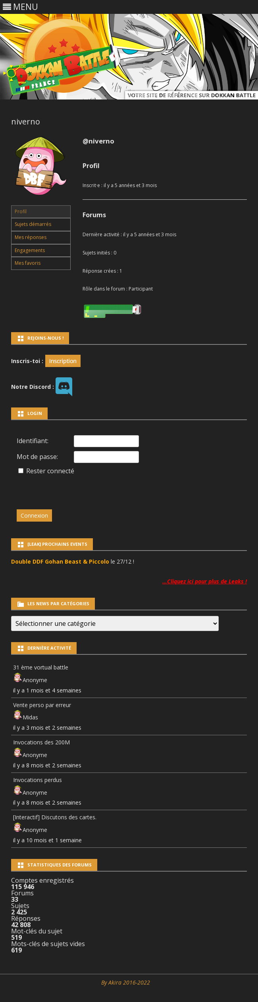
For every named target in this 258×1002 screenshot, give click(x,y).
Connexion (34, 515)
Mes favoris (27, 263)
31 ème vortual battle (40, 667)
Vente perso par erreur (42, 705)
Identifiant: (32, 441)
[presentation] (71, 488)
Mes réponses (30, 237)
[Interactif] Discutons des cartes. (54, 817)
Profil (21, 211)
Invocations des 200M (41, 742)
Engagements (30, 250)
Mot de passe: (37, 456)
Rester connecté (50, 471)
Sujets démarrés (33, 224)
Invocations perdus (37, 780)
